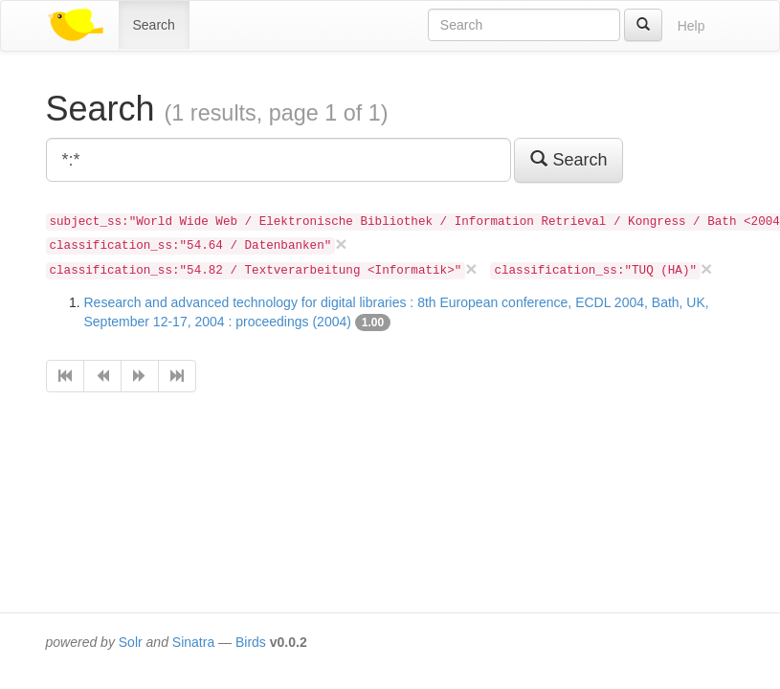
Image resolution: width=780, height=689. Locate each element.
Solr (131, 642)
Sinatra (193, 642)
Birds (250, 642)
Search (154, 25)
